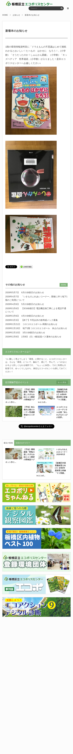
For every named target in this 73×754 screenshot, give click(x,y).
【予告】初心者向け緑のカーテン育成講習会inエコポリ (29, 412)
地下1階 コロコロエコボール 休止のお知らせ (45, 328)
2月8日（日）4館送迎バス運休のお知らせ (41, 336)
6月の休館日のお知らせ (32, 292)
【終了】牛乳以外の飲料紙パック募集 (39, 320)
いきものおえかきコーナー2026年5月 (61, 452)
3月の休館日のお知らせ (34, 332)
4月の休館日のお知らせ (32, 316)
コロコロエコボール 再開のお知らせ (40, 324)
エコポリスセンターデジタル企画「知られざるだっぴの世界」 (61, 412)
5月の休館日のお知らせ (32, 304)
